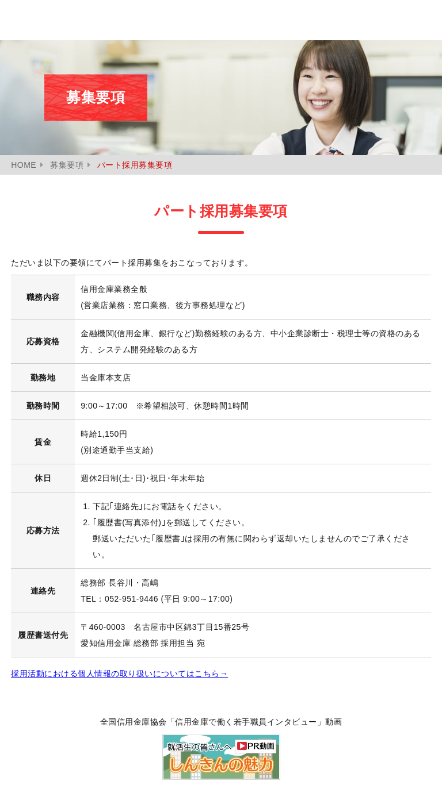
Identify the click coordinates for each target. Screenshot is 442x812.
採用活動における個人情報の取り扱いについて (119, 673)
